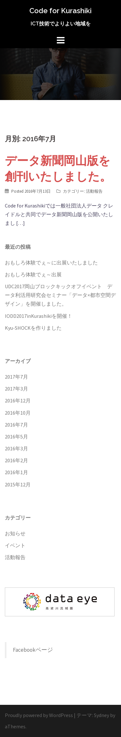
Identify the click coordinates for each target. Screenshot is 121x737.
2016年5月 (16, 436)
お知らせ (15, 533)
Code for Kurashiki (60, 10)
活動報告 (94, 191)
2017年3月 (16, 388)
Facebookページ (33, 649)
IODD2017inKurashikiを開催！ (38, 316)
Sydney (101, 715)
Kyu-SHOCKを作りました (33, 328)
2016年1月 (16, 472)
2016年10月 (18, 413)
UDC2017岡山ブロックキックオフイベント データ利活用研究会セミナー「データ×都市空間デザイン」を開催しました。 (60, 295)
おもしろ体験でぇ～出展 (33, 274)
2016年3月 (16, 448)
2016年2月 (16, 460)
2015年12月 (18, 484)
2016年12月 (18, 400)
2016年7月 (16, 424)
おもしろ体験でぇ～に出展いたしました (51, 262)
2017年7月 (16, 376)
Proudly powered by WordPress (39, 715)
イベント (15, 545)
